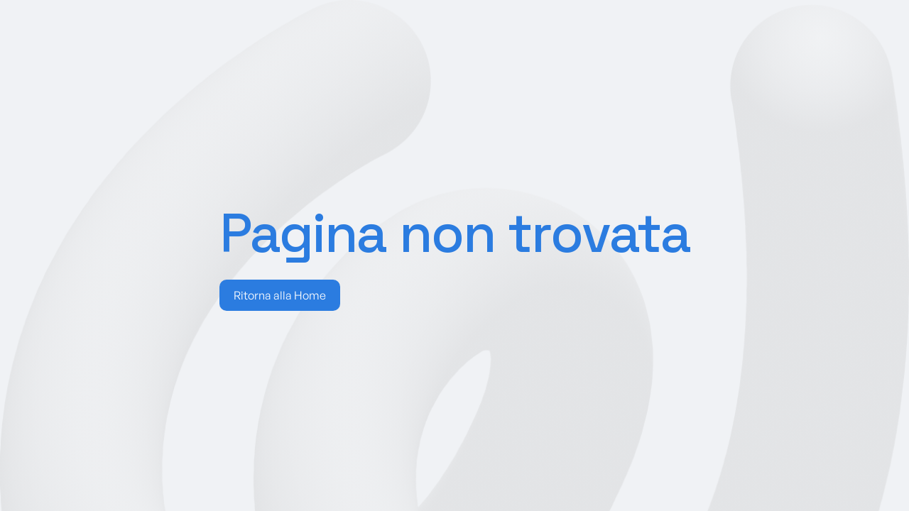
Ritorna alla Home (280, 295)
